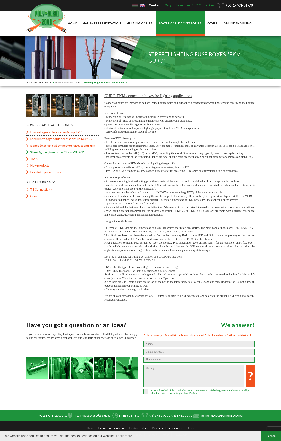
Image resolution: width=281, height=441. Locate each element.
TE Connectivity (41, 189)
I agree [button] (271, 435)
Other (212, 23)
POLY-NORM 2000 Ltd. (38, 82)
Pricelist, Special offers (45, 172)
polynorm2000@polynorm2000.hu (222, 415)
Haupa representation (102, 23)
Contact (155, 5)
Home (72, 23)
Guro (33, 196)
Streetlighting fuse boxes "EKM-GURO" (106, 82)
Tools (34, 159)
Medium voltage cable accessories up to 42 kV (61, 139)
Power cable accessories (180, 23)
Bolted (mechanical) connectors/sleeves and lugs (62, 145)
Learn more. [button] (124, 435)
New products (39, 165)
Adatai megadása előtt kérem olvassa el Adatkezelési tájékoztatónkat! (197, 335)
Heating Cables (140, 23)
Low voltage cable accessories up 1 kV (56, 132)
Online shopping (238, 23)
